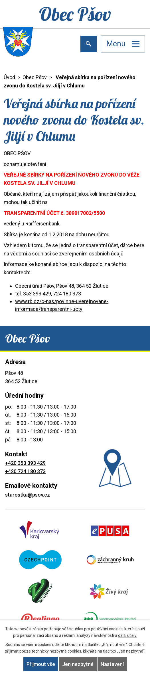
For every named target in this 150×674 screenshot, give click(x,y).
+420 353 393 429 (25, 463)
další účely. (127, 635)
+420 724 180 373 (25, 471)
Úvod (9, 77)
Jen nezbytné (78, 664)
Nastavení (112, 664)
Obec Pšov (35, 77)
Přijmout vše (41, 664)
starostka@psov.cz (27, 495)
